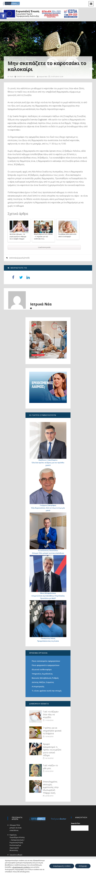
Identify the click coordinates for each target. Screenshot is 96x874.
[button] (3, 15)
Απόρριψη (83, 866)
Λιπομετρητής (38, 686)
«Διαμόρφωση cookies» (21, 867)
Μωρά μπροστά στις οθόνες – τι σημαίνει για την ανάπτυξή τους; (43, 236)
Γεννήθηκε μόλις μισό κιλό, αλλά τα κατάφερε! (67, 235)
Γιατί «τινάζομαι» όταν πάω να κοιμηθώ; (51, 714)
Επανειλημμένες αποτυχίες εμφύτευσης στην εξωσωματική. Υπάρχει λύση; (51, 787)
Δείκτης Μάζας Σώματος (43, 682)
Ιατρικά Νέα (42, 77)
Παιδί (10, 76)
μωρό (21, 258)
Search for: (75, 823)
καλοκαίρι (13, 258)
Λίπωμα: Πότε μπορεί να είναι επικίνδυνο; (48, 553)
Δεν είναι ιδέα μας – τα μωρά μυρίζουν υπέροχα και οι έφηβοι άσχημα (18, 236)
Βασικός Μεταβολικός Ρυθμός (45, 678)
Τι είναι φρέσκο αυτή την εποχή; (47, 690)
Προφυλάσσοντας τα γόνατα (48, 641)
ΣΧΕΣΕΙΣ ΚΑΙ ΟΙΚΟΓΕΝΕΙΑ (24, 76)
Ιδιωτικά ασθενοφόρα (42, 669)
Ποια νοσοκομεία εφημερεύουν (46, 661)
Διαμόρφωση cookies (61, 866)
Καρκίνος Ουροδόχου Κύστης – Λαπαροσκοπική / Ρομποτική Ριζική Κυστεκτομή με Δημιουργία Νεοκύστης (17, 843)
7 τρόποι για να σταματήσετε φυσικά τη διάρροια (52, 730)
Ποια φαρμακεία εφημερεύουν (45, 665)
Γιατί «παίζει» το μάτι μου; (50, 767)
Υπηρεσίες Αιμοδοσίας (42, 673)
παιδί (27, 258)
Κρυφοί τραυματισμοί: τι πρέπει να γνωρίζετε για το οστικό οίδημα (52, 750)
